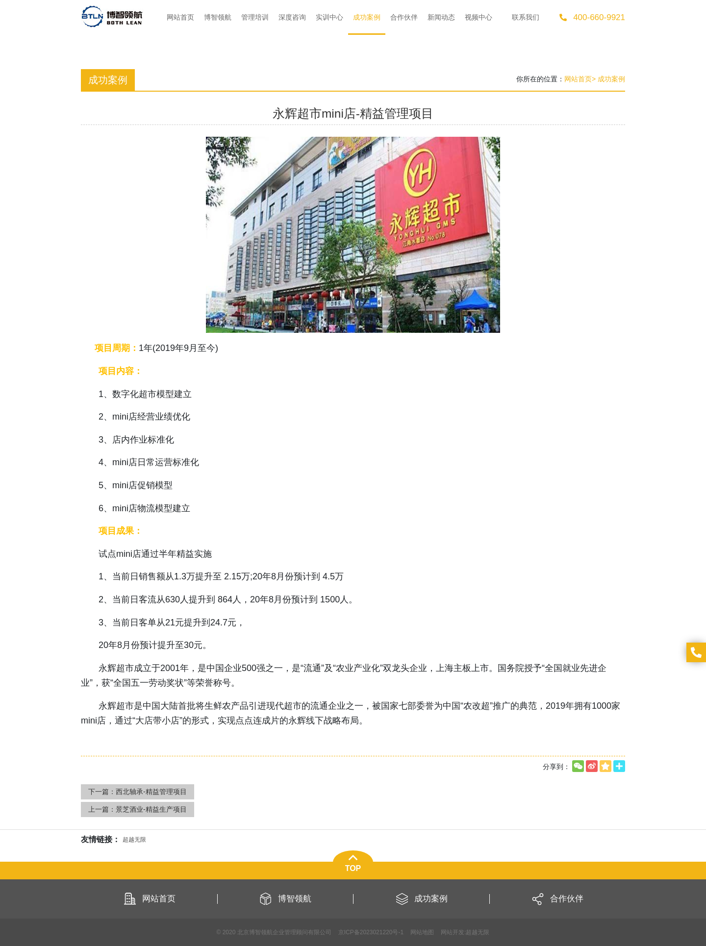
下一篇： (137, 792)
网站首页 (578, 79)
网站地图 (422, 932)
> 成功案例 (608, 79)
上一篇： (137, 809)
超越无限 (477, 932)
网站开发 (452, 932)
